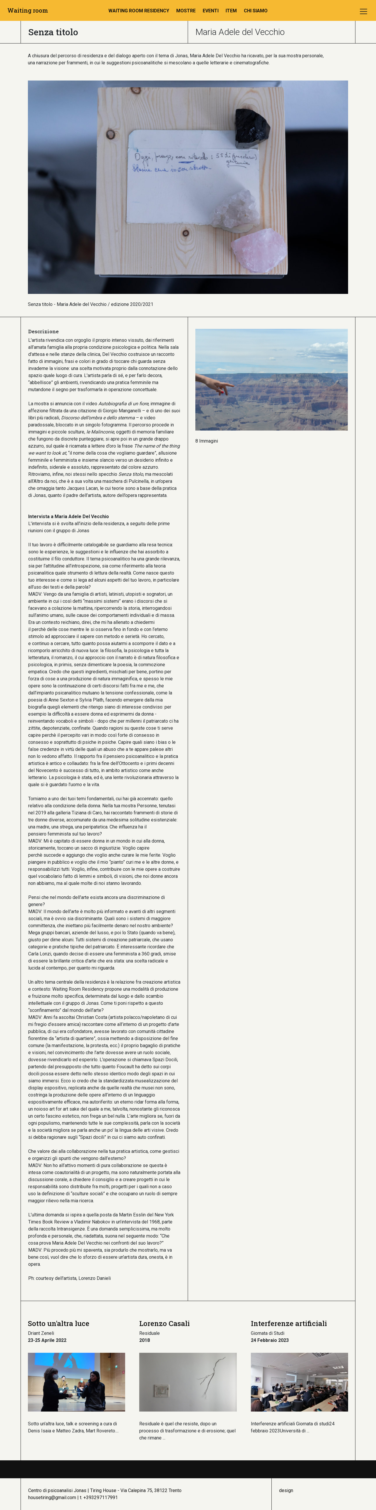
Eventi (211, 11)
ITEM (231, 11)
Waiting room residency (138, 11)
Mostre (186, 11)
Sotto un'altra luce (58, 1323)
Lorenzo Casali (164, 1323)
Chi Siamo (256, 11)
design (286, 1490)
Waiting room (27, 10)
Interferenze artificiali (289, 1323)
